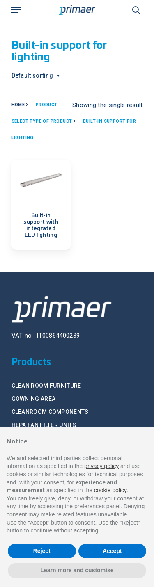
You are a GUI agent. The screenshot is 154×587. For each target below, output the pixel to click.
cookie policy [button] (110, 490)
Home (18, 104)
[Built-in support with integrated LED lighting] (41, 181)
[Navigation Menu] (16, 10)
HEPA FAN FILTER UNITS (43, 425)
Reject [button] (42, 551)
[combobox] (36, 75)
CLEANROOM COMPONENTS (50, 412)
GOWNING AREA (33, 398)
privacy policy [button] (101, 466)
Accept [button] (112, 551)
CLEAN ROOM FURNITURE (46, 385)
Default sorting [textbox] (32, 75)
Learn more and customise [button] (76, 570)
